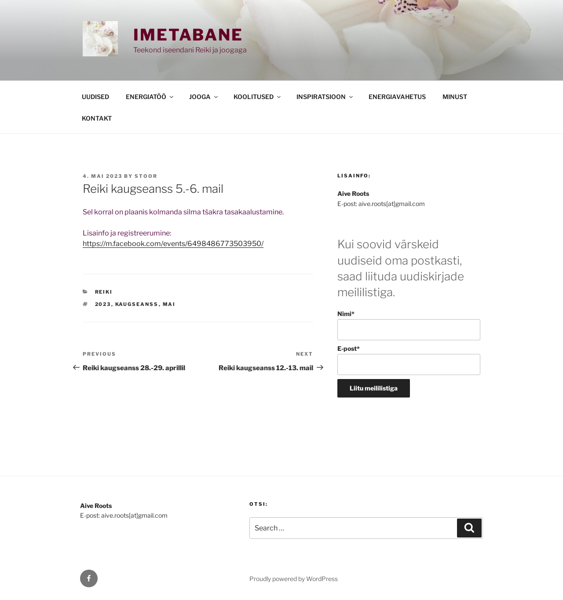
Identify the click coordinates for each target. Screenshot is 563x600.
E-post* (408, 360)
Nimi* (408, 325)
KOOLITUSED (258, 96)
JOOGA (204, 96)
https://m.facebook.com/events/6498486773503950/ (173, 243)
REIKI (104, 292)
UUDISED (95, 96)
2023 (103, 304)
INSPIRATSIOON (325, 96)
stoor (146, 176)
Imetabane (188, 34)
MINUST (454, 96)
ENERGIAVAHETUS (397, 96)
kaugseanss (137, 304)
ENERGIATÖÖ (150, 96)
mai (169, 304)
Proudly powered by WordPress (293, 578)
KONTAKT (97, 118)
